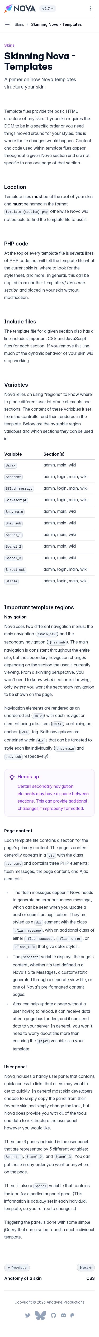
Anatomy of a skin (23, 1278)
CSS (90, 1278)
